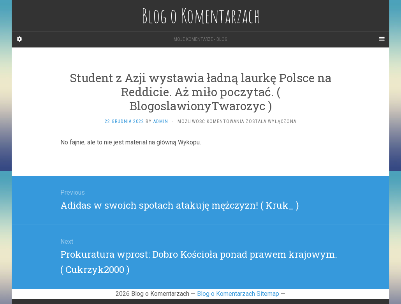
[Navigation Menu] (381, 39)
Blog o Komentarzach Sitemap (238, 293)
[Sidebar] (19, 39)
